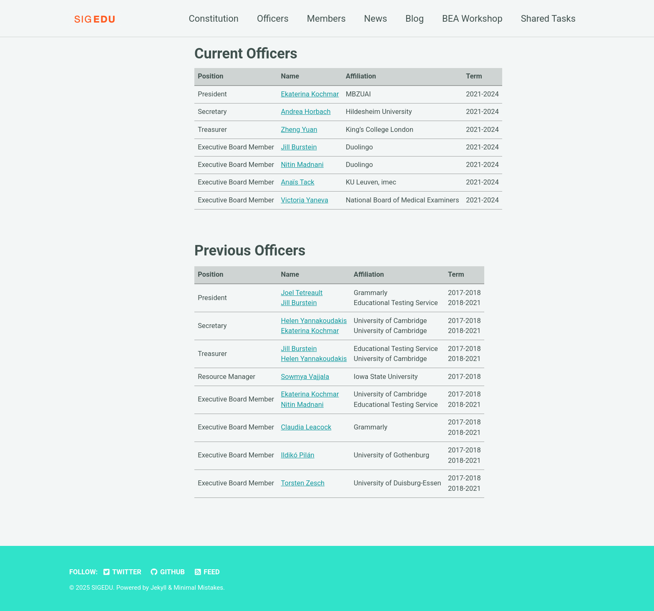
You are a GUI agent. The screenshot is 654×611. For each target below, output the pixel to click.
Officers (273, 18)
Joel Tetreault (302, 293)
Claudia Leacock (306, 427)
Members (326, 18)
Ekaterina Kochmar (310, 94)
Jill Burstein (299, 147)
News (375, 18)
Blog (414, 18)
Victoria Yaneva (304, 200)
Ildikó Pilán (297, 455)
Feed (207, 572)
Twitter (121, 572)
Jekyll (159, 587)
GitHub (167, 572)
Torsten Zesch (303, 483)
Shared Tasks (548, 18)
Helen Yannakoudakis (314, 321)
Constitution (214, 18)
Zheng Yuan (299, 130)
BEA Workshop (472, 18)
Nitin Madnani (302, 165)
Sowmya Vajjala (305, 377)
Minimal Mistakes (198, 587)
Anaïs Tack (297, 182)
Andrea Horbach (306, 112)
